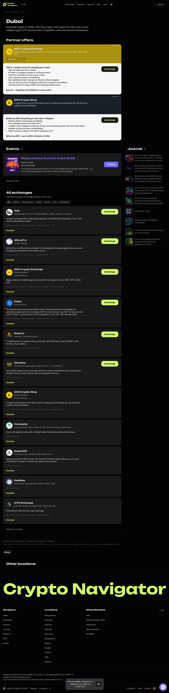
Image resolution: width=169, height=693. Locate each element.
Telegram (33, 688)
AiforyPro (20, 240)
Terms (139, 688)
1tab (17, 210)
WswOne (20, 362)
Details (10, 230)
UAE (22, 12)
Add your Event (12, 181)
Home (6, 12)
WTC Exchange (23, 503)
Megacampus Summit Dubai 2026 (48, 158)
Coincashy (21, 424)
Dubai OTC (20, 451)
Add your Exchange (14, 529)
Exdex (18, 301)
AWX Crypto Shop (25, 100)
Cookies (147, 688)
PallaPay (19, 480)
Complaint (131, 688)
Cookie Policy (80, 686)
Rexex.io (19, 333)
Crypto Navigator (84, 589)
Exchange (14, 12)
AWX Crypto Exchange (28, 49)
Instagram (43, 688)
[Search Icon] (159, 4)
